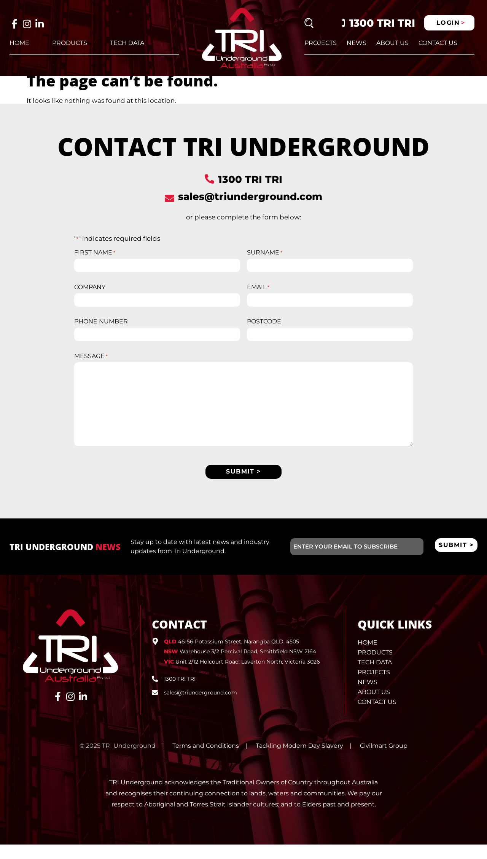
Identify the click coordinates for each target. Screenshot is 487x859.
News (356, 42)
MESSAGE (91, 368)
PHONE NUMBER (101, 332)
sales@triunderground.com (250, 204)
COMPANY (89, 296)
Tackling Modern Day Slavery (299, 760)
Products (69, 42)
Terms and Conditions (205, 760)
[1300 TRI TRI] (209, 186)
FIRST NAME (94, 261)
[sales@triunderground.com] (169, 206)
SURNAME (264, 261)
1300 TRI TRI (382, 23)
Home (19, 42)
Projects (320, 42)
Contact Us (438, 42)
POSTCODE (264, 332)
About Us (392, 42)
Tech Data (127, 42)
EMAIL (258, 296)
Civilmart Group (383, 760)
